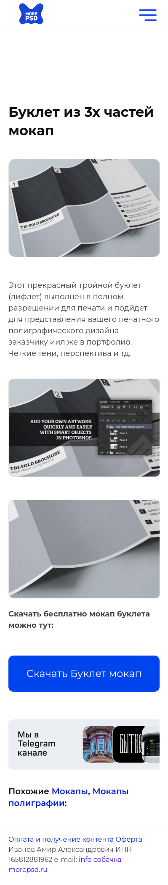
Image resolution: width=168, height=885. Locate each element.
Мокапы (69, 791)
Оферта (128, 839)
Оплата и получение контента (61, 839)
